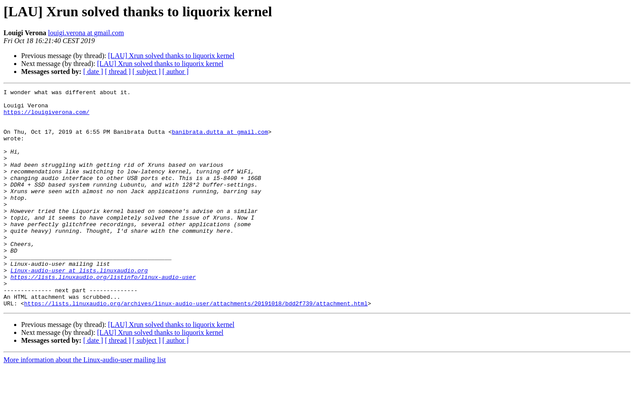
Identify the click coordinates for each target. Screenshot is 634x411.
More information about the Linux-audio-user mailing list (85, 403)
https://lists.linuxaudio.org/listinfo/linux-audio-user (103, 315)
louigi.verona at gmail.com (86, 33)
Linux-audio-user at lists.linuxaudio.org (79, 307)
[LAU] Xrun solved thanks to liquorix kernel (171, 55)
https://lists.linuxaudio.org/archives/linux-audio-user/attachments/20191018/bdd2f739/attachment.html (196, 347)
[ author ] (175, 71)
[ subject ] (147, 71)
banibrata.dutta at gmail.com (220, 141)
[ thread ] (118, 71)
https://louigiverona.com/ (46, 117)
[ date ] (93, 71)
